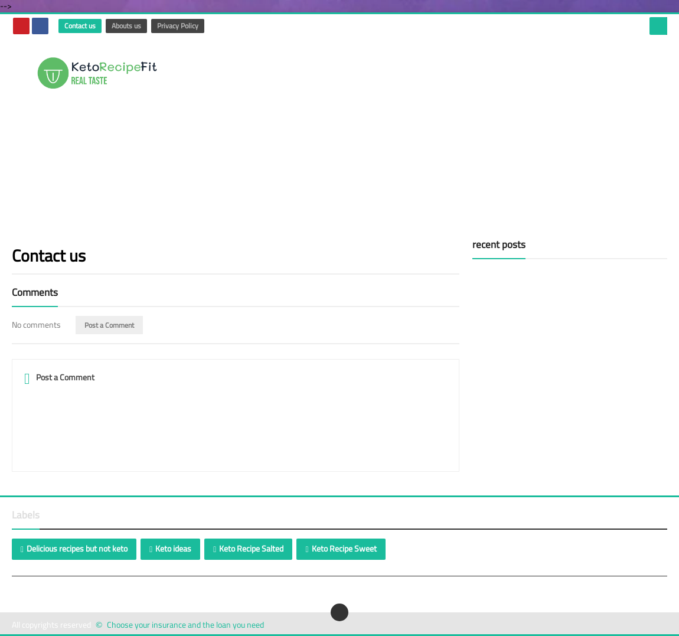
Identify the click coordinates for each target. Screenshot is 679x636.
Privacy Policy (177, 25)
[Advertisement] (452, 132)
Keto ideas (173, 548)
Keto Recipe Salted (251, 548)
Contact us (80, 25)
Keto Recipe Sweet (344, 548)
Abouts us (126, 25)
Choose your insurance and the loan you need (185, 625)
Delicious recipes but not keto (77, 548)
